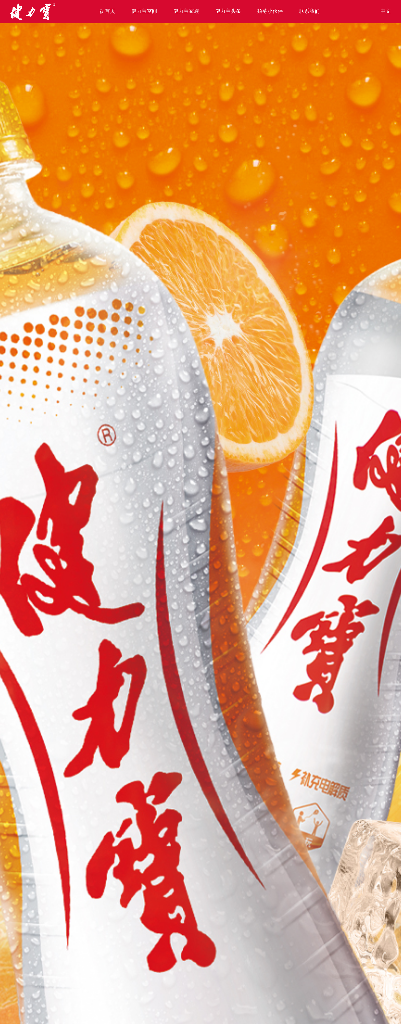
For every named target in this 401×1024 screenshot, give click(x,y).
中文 (386, 11)
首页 (110, 11)
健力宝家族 (186, 11)
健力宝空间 (144, 11)
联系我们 (309, 11)
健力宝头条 (228, 11)
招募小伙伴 (270, 11)
